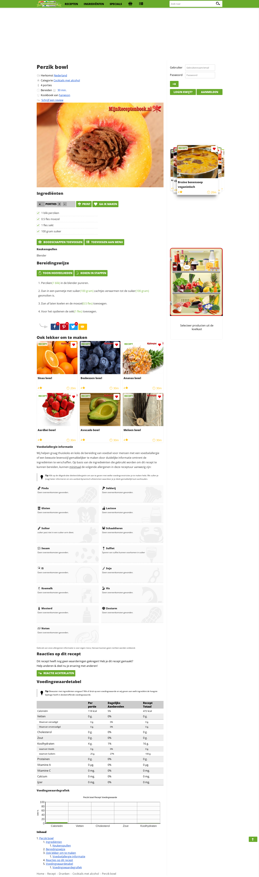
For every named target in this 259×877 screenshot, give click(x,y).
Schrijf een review (52, 100)
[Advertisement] (129, 35)
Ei (40, 568)
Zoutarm (109, 608)
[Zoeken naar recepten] (196, 4)
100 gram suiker (51, 231)
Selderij (109, 488)
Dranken (64, 874)
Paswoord (176, 75)
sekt (75, 311)
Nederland (60, 75)
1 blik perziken (50, 213)
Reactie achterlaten (56, 673)
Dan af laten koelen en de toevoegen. (74, 303)
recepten (71, 4)
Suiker (43, 528)
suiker (83, 291)
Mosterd (44, 608)
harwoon (64, 95)
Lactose (109, 508)
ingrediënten (94, 4)
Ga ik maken (105, 204)
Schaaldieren (112, 528)
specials (116, 4)
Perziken (50, 283)
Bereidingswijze (55, 849)
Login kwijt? (183, 92)
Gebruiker (176, 67)
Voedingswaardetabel (59, 864)
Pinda (43, 488)
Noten (43, 628)
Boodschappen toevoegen (60, 242)
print (83, 204)
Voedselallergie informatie (69, 856)
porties (47, 85)
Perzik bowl (46, 838)
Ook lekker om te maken (61, 853)
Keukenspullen (62, 845)
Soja (106, 568)
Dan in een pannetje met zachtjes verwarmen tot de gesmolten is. (93, 293)
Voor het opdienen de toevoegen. (69, 311)
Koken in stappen (91, 273)
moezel (83, 303)
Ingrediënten (54, 842)
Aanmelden (209, 92)
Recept (51, 874)
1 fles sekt (47, 225)
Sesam (43, 548)
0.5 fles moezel (50, 219)
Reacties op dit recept (59, 860)
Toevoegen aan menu (104, 242)
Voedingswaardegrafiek (67, 867)
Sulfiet (108, 548)
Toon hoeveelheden (55, 273)
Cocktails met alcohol (67, 80)
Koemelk (45, 588)
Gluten (43, 508)
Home (40, 874)
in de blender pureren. (65, 283)
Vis (106, 588)
